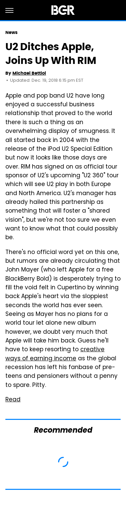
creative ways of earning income (54, 354)
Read (12, 400)
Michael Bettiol (29, 73)
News (11, 32)
